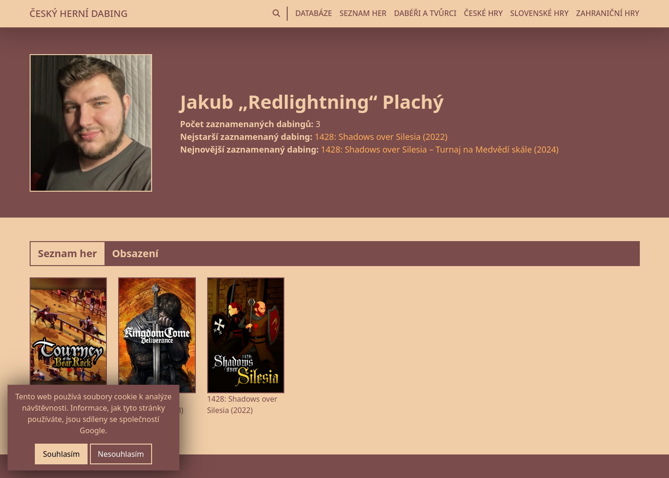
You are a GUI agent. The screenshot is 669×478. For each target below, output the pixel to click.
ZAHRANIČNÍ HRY (607, 13)
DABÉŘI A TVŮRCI (425, 13)
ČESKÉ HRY (483, 13)
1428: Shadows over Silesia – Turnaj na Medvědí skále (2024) (440, 149)
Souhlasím (61, 454)
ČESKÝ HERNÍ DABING (79, 13)
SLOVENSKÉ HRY (539, 13)
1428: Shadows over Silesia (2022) (380, 136)
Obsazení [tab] (135, 253)
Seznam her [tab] (67, 253)
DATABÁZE (313, 13)
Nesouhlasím (121, 454)
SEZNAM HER (363, 13)
